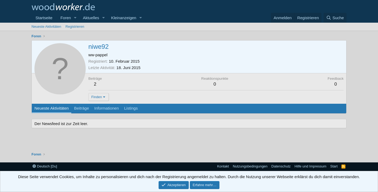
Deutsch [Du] (45, 166)
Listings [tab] (131, 108)
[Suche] (335, 18)
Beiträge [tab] (81, 108)
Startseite (44, 17)
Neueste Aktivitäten (46, 27)
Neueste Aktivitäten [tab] (51, 108)
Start (333, 166)
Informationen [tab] (106, 108)
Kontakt (223, 166)
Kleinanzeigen (123, 17)
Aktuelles (91, 17)
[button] (75, 18)
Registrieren (74, 27)
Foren (65, 17)
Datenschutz (281, 166)
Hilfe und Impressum (310, 166)
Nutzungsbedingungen (250, 166)
